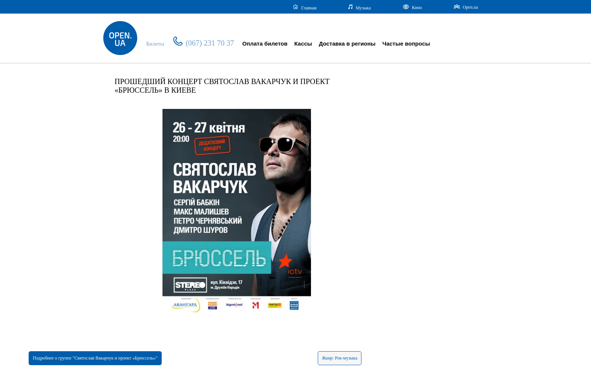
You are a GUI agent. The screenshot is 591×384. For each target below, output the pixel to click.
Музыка (359, 8)
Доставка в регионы (347, 43)
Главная (304, 8)
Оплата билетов (265, 43)
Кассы (303, 43)
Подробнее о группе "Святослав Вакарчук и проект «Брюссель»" (95, 358)
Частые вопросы (406, 43)
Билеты (155, 44)
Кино (412, 7)
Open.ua (466, 7)
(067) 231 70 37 (203, 43)
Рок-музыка (346, 358)
